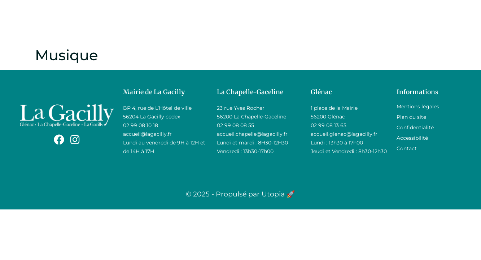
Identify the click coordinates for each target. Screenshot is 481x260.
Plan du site (411, 117)
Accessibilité (412, 138)
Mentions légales (418, 106)
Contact (407, 148)
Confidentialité (415, 127)
